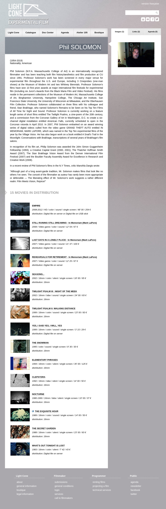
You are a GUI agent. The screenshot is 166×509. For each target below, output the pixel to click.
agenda (134, 482)
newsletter (136, 486)
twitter (134, 494)
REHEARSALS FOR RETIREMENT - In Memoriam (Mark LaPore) (64, 257)
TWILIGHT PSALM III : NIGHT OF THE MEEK (54, 291)
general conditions (64, 486)
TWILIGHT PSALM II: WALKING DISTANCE (53, 308)
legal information (25, 494)
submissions (61, 482)
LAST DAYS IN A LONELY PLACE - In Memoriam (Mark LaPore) (64, 240)
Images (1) (119, 32)
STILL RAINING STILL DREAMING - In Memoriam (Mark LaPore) (64, 223)
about (19, 482)
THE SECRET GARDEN (44, 428)
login (57, 490)
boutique (21, 490)
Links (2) (136, 32)
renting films (99, 482)
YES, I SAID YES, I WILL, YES (47, 325)
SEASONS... (38, 274)
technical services (102, 490)
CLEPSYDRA (38, 377)
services (59, 494)
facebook (135, 490)
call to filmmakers (64, 498)
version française (150, 3)
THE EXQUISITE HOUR (46, 411)
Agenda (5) (153, 32)
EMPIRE (36, 205)
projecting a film (101, 486)
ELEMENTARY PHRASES (45, 360)
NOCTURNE (38, 394)
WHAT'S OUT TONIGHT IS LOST (48, 445)
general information (27, 486)
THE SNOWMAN (40, 342)
